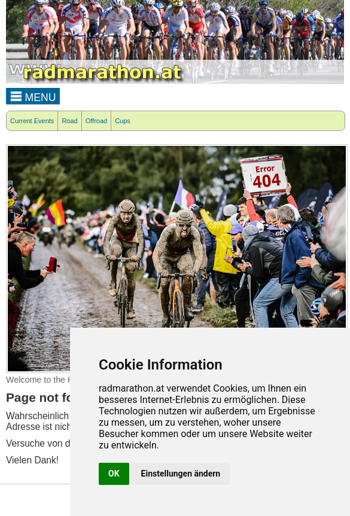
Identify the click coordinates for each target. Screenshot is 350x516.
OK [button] (114, 473)
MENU (33, 95)
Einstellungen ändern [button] (181, 473)
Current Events (32, 120)
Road (69, 120)
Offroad (97, 120)
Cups (122, 120)
